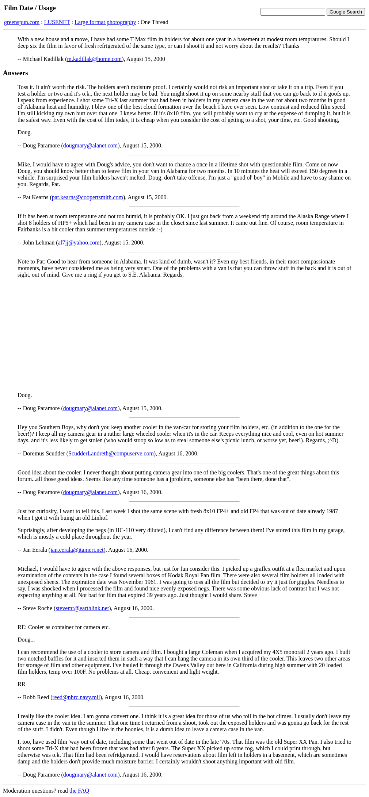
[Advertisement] (184, 335)
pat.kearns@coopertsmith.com (87, 197)
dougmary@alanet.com (90, 145)
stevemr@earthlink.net (82, 608)
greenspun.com (21, 22)
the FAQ (79, 791)
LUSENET (57, 22)
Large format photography (105, 22)
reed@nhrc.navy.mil (76, 697)
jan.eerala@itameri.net (76, 550)
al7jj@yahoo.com (79, 242)
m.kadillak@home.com (94, 59)
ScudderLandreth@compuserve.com (111, 453)
